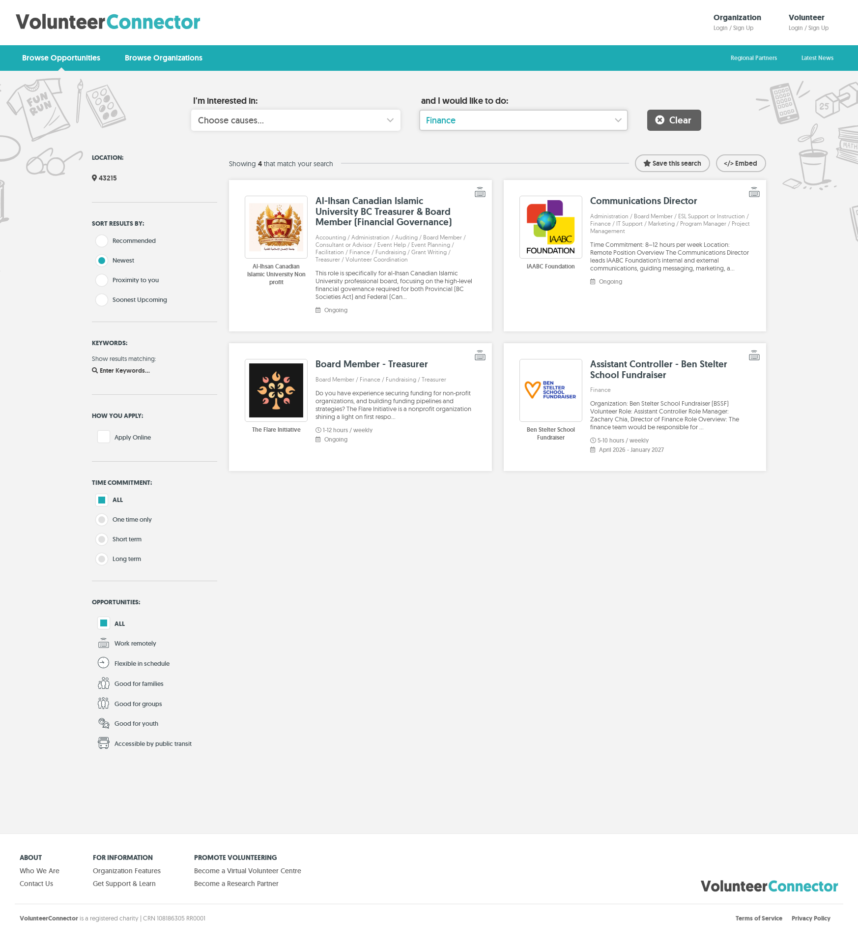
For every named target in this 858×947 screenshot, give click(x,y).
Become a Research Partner (236, 883)
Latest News (817, 58)
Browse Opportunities (61, 58)
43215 (104, 178)
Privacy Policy (811, 918)
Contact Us (36, 883)
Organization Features (127, 870)
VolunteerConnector (49, 918)
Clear (673, 120)
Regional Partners (754, 58)
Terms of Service (759, 918)
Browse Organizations (163, 58)
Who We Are (39, 870)
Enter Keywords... (121, 370)
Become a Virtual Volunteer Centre (247, 870)
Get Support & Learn (124, 883)
